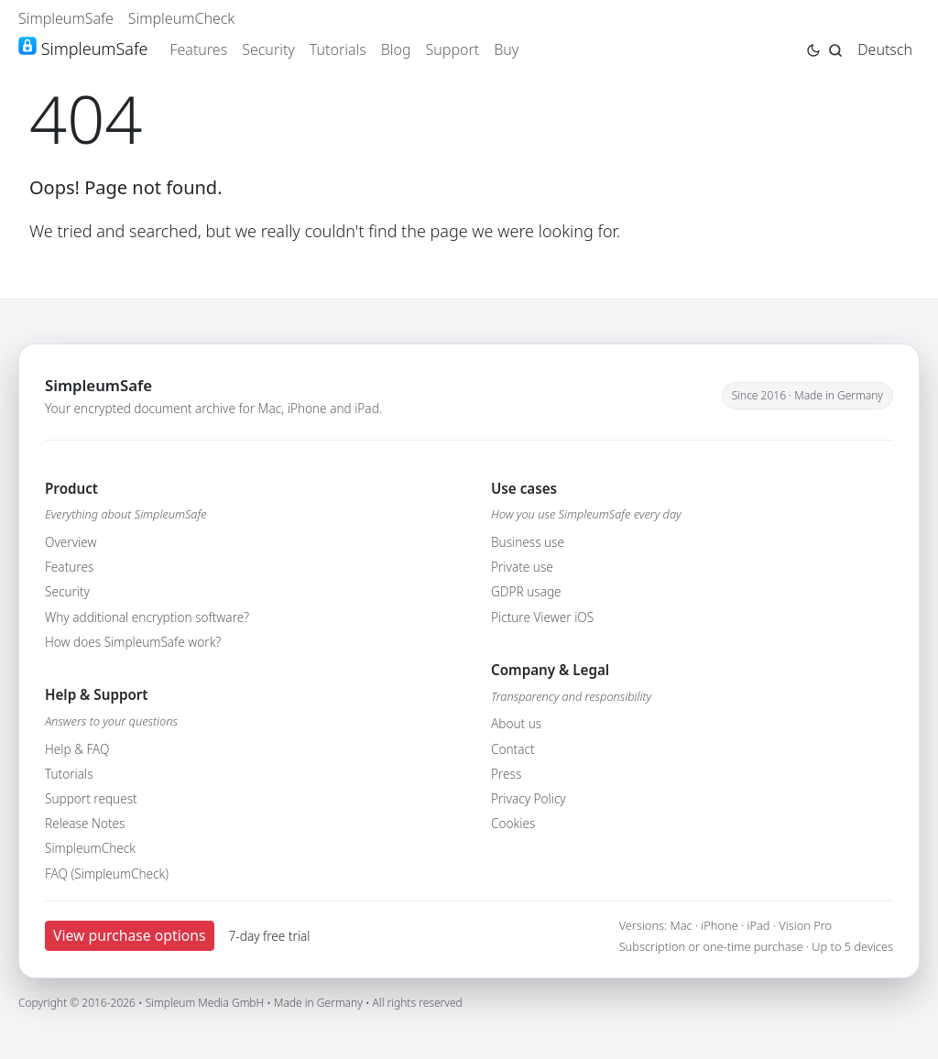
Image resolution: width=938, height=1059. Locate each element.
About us (516, 723)
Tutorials (338, 49)
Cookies (513, 823)
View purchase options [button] (129, 935)
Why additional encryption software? (147, 617)
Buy (506, 49)
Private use (522, 566)
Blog (396, 49)
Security (268, 49)
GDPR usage (526, 591)
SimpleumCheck (181, 18)
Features (198, 49)
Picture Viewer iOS (542, 617)
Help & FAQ (77, 749)
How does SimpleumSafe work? (133, 641)
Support (453, 49)
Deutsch (884, 49)
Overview (70, 542)
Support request (91, 798)
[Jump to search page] (835, 49)
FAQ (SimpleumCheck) (107, 873)
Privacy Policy (528, 798)
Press (506, 773)
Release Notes (85, 823)
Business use (527, 542)
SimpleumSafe (66, 18)
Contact (513, 749)
